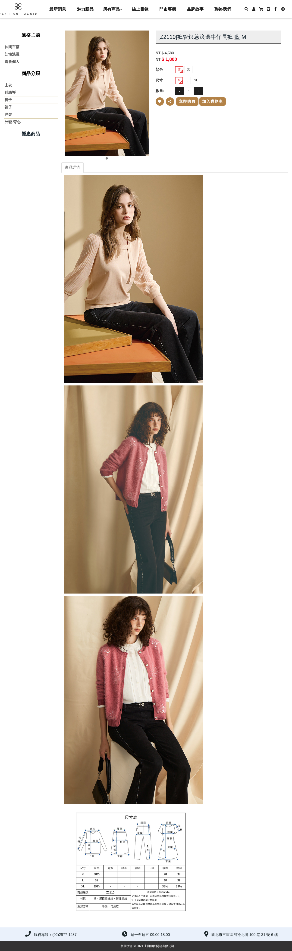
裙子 (8, 107)
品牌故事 (195, 9)
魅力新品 (85, 9)
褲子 (8, 100)
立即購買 (187, 101)
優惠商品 (31, 133)
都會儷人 (12, 61)
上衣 (8, 85)
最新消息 (57, 9)
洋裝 (8, 114)
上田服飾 (21, 9)
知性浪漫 (12, 54)
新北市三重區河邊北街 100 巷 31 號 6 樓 (244, 935)
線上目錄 (140, 9)
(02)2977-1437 (64, 935)
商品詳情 (72, 167)
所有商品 (112, 9)
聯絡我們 (222, 9)
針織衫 (10, 92)
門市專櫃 (167, 9)
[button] (246, 9)
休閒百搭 (12, 47)
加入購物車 (212, 101)
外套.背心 (13, 122)
